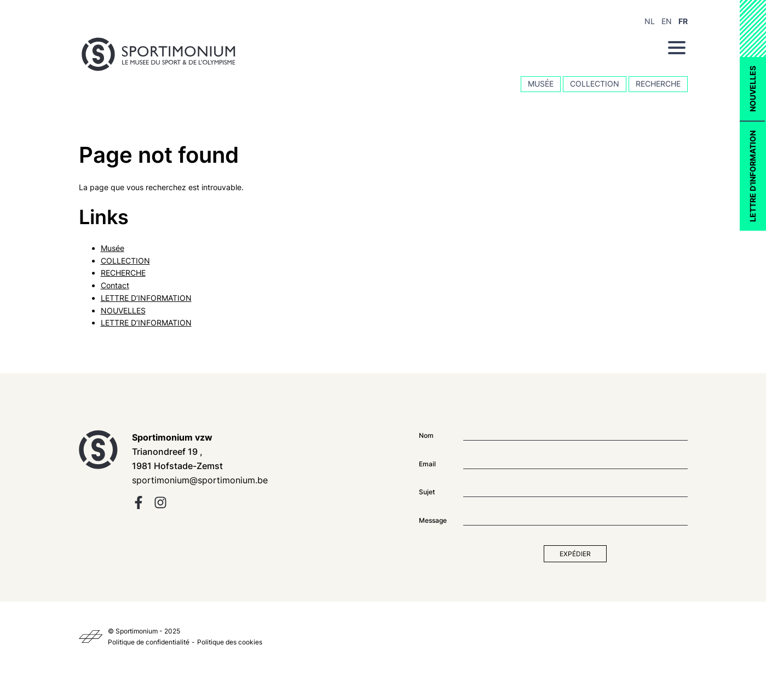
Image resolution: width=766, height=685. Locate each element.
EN (666, 21)
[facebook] (138, 506)
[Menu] (677, 48)
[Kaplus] (91, 636)
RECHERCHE (658, 83)
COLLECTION (594, 83)
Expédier (575, 554)
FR (683, 21)
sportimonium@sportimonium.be (200, 480)
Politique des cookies (229, 642)
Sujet (427, 492)
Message (433, 520)
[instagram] (160, 506)
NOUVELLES (752, 89)
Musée (541, 83)
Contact (115, 285)
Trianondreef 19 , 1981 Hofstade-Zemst (177, 451)
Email (427, 464)
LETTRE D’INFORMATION (752, 176)
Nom (426, 435)
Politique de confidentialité (148, 642)
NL (649, 21)
